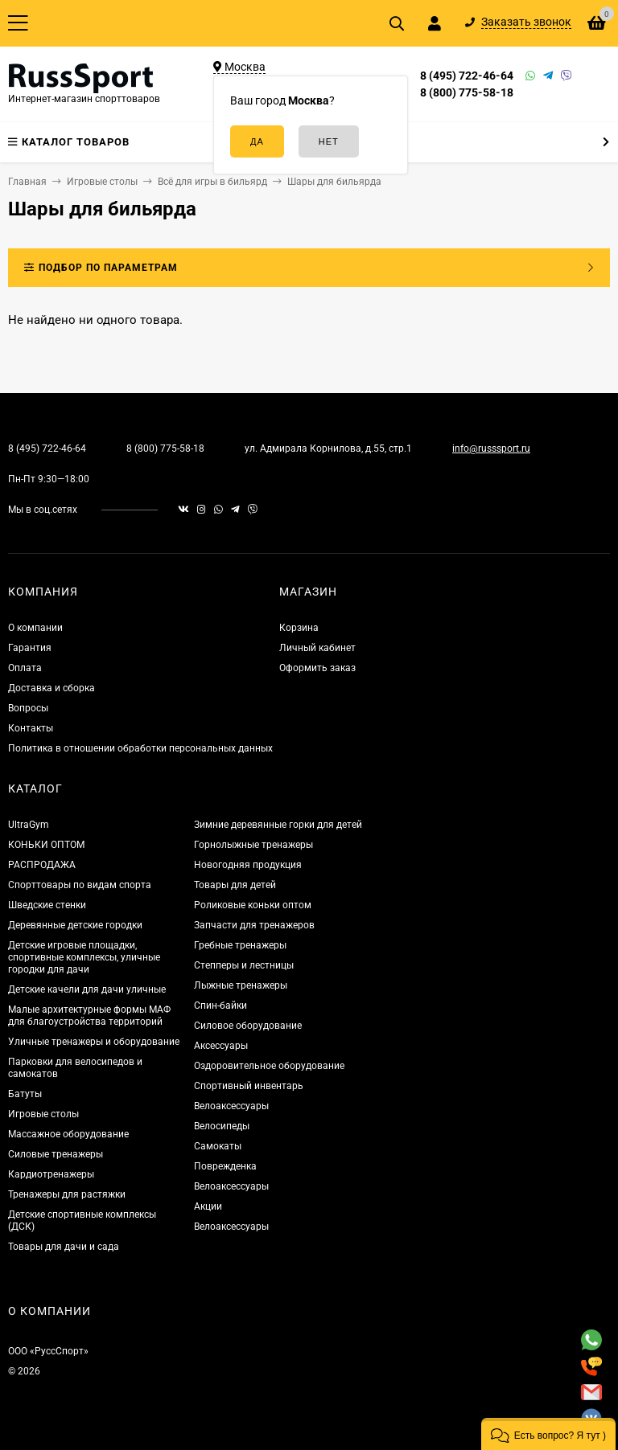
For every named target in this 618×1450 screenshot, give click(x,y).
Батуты (25, 1094)
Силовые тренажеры (55, 1154)
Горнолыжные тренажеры (253, 844)
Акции (208, 1206)
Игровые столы (43, 1114)
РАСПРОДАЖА (42, 864)
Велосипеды (221, 1126)
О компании (35, 627)
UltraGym (28, 824)
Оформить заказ (317, 668)
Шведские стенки (47, 905)
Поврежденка (225, 1166)
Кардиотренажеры (51, 1174)
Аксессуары (221, 1045)
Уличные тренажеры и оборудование (93, 1041)
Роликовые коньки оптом (252, 905)
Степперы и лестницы (244, 965)
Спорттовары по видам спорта (79, 885)
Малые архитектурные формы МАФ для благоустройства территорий (89, 1015)
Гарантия (30, 647)
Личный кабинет (317, 647)
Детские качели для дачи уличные (87, 989)
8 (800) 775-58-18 (466, 92)
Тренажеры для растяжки (67, 1194)
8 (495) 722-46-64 (466, 75)
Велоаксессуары (231, 1106)
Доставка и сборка (51, 688)
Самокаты (217, 1146)
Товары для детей (235, 885)
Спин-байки (220, 1005)
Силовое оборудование (248, 1025)
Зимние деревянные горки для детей (278, 824)
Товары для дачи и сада (63, 1246)
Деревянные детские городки (75, 925)
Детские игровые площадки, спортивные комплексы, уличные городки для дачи (84, 957)
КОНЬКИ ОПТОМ (46, 844)
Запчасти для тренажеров (254, 925)
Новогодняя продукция (248, 864)
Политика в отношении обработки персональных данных (140, 748)
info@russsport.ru (491, 448)
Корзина (299, 627)
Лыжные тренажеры (240, 985)
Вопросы (28, 708)
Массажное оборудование (68, 1134)
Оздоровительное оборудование (269, 1065)
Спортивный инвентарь (248, 1086)
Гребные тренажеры (240, 945)
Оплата (25, 668)
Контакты (30, 728)
